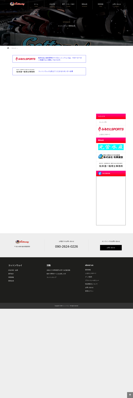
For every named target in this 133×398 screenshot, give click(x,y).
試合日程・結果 (13, 270)
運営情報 (88, 270)
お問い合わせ (117, 5)
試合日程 (52, 5)
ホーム (36, 5)
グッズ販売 (88, 277)
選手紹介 (11, 273)
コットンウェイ (15, 265)
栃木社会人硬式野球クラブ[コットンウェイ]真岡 (17, 3)
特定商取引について (91, 284)
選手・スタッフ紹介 (68, 5)
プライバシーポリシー (92, 280)
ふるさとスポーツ (90, 273)
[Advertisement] (111, 82)
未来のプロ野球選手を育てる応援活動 (58, 270)
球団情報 (101, 5)
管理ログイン (89, 291)
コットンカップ (51, 277)
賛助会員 (84, 5)
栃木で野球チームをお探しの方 (56, 273)
